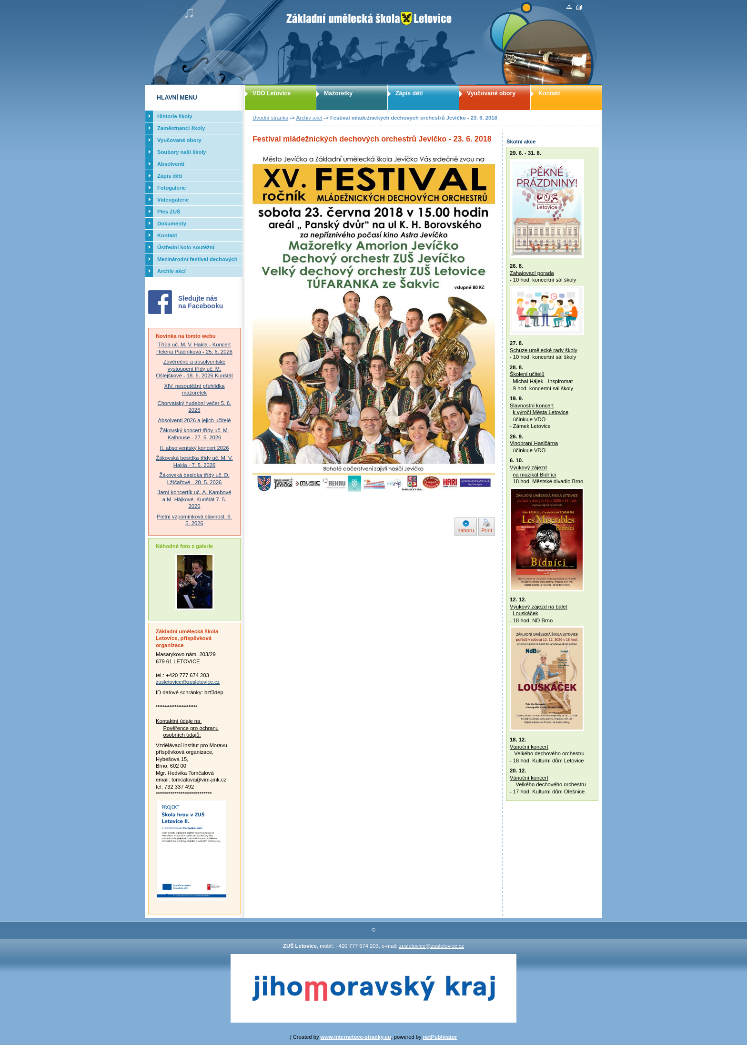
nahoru (465, 530)
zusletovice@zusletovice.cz (188, 682)
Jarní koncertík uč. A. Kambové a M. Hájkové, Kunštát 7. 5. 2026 (195, 499)
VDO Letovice (271, 93)
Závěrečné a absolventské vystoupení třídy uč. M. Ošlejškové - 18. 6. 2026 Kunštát (194, 368)
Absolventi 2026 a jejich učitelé (194, 420)
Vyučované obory (491, 93)
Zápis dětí (409, 93)
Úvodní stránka (270, 118)
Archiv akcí (309, 118)
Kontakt (549, 93)
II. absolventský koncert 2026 (194, 448)
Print (486, 530)
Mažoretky (338, 93)
